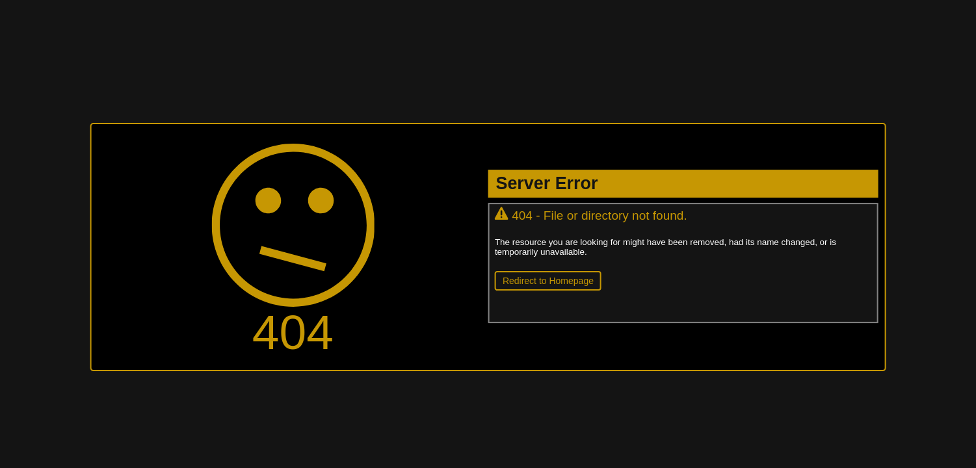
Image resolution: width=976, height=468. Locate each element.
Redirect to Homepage (548, 281)
